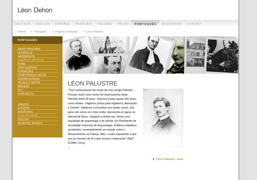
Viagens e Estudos (66, 31)
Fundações (25, 71)
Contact (195, 23)
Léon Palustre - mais (169, 159)
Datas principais (29, 49)
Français (84, 23)
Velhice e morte (29, 82)
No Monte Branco (30, 123)
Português (146, 24)
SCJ (20, 90)
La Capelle (25, 52)
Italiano (104, 23)
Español (63, 23)
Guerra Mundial (29, 79)
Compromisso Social (32, 75)
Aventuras (25, 111)
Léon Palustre (94, 31)
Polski (123, 23)
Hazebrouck (26, 56)
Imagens (23, 86)
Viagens (23, 104)
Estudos (24, 108)
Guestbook (172, 23)
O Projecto (26, 93)
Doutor (23, 119)
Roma (21, 63)
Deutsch (23, 23)
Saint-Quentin (27, 67)
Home (22, 31)
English (43, 23)
